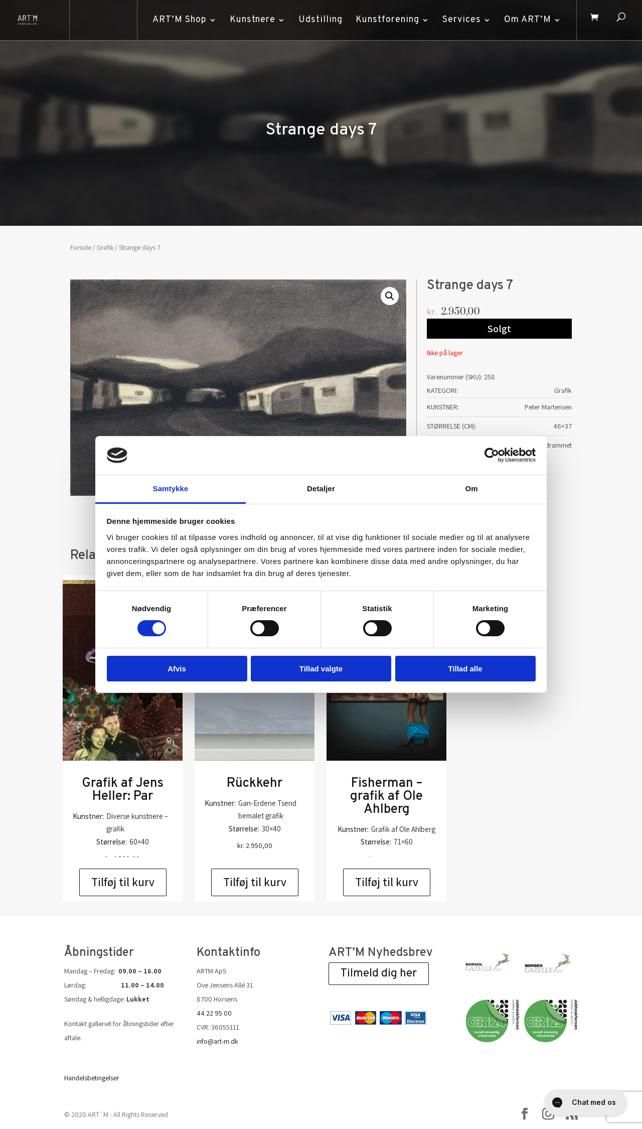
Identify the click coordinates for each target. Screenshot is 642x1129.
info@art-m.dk (217, 1041)
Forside (80, 247)
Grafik (105, 247)
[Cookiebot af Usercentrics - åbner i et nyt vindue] (492, 455)
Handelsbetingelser (91, 1077)
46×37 (562, 426)
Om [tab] (471, 488)
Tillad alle (465, 668)
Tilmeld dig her (379, 973)
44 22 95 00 (214, 1013)
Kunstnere (249, 20)
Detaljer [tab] (321, 488)
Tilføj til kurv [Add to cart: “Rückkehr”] (254, 882)
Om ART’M (524, 20)
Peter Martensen (548, 406)
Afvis (177, 668)
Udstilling (317, 20)
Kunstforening (384, 20)
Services (458, 20)
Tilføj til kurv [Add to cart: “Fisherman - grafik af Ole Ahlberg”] (386, 882)
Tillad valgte (321, 668)
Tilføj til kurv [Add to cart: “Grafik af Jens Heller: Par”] (122, 882)
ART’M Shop (176, 20)
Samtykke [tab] (171, 488)
